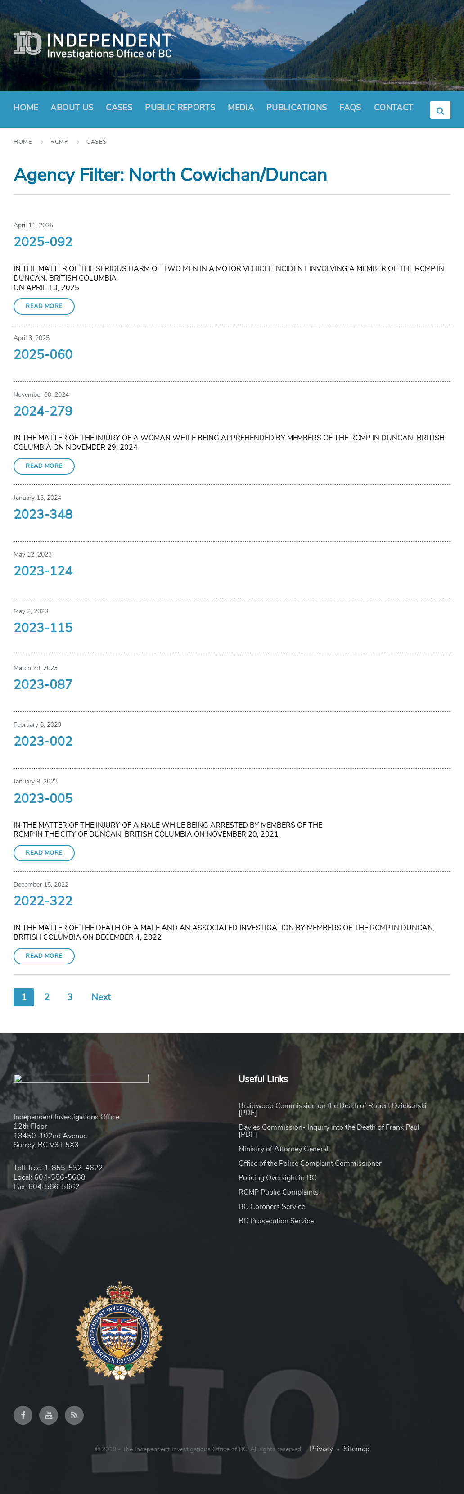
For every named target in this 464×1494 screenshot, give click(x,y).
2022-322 (43, 902)
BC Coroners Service (272, 1206)
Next (101, 997)
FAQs (350, 108)
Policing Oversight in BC (277, 1178)
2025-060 (43, 355)
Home (26, 108)
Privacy (321, 1449)
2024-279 (43, 412)
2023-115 (43, 628)
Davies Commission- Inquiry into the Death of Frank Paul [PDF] (329, 1131)
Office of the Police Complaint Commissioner (310, 1163)
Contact (394, 108)
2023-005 (43, 799)
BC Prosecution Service (276, 1221)
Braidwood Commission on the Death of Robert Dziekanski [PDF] (333, 1109)
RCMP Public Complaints (279, 1192)
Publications (296, 108)
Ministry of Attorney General (284, 1149)
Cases (119, 108)
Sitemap (356, 1449)
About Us (71, 111)
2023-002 (43, 742)
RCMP (59, 142)
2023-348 (43, 515)
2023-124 (43, 572)
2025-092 (43, 242)
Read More (44, 306)
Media (241, 108)
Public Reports (180, 108)
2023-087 (43, 685)
